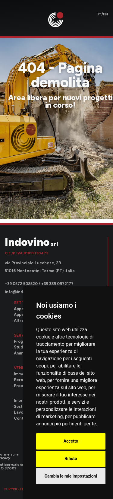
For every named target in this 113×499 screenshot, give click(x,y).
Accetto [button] (71, 441)
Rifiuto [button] (70, 458)
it (100, 14)
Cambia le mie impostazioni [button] (71, 476)
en (105, 14)
